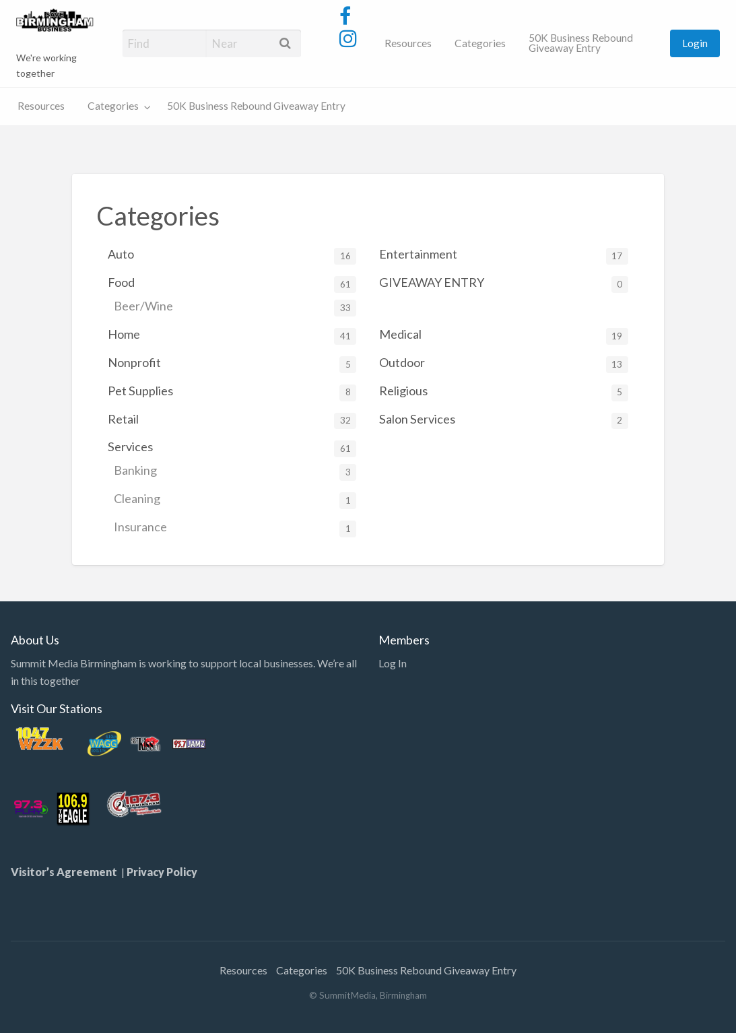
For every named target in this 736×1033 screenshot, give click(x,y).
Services (232, 448)
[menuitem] (408, 43)
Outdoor (503, 364)
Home (232, 336)
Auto (232, 255)
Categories (480, 43)
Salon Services (503, 420)
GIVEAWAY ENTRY (503, 284)
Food (232, 284)
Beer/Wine (235, 307)
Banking (235, 472)
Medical (503, 336)
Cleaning (235, 500)
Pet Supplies (232, 392)
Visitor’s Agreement (66, 871)
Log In (392, 663)
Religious (503, 392)
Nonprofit (232, 364)
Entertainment (503, 255)
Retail (232, 420)
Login (695, 43)
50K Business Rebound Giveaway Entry (581, 43)
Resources (408, 43)
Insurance (235, 528)
